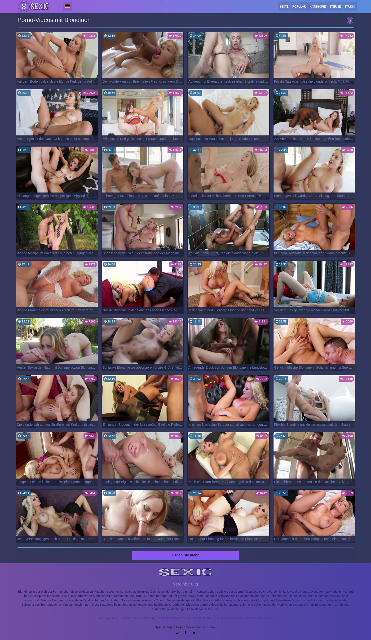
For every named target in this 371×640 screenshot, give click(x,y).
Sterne (335, 6)
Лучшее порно (165, 627)
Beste (283, 6)
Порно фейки (185, 627)
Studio (349, 6)
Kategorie (318, 6)
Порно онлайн (206, 627)
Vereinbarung (185, 584)
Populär (299, 6)
